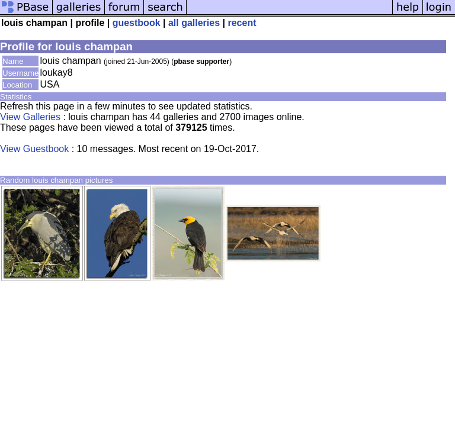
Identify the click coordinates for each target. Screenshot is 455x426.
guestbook (137, 23)
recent (242, 23)
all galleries (194, 23)
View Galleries (30, 117)
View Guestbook (34, 149)
